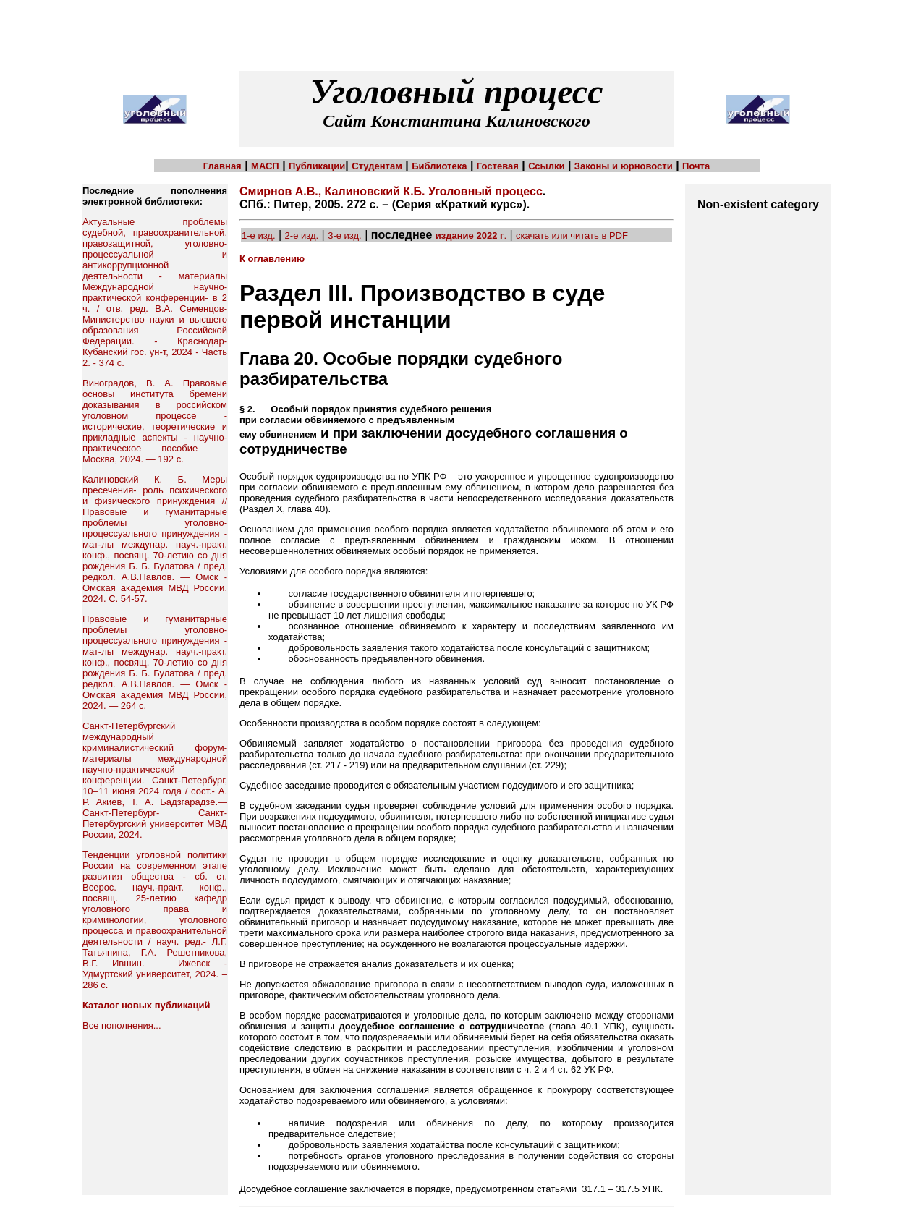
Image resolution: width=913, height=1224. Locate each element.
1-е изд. (259, 235)
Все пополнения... (121, 1025)
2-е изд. (302, 235)
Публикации (317, 166)
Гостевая (498, 166)
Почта (696, 166)
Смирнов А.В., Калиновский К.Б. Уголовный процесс (391, 191)
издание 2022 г (470, 235)
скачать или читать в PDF (572, 235)
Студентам (377, 166)
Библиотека (439, 166)
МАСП (265, 166)
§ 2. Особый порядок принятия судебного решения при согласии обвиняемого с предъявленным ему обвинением (365, 422)
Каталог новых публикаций (146, 1005)
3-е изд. (345, 235)
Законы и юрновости (623, 166)
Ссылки (546, 166)
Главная (222, 166)
